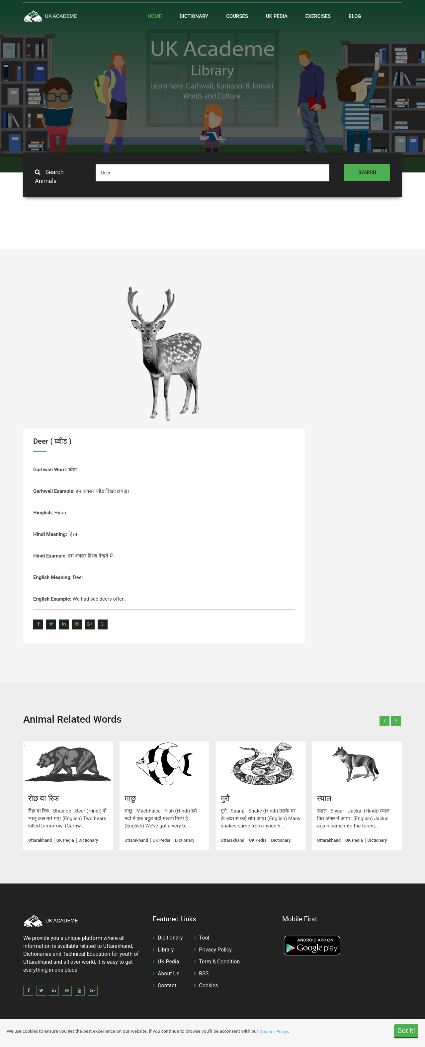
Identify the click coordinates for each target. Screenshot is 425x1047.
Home (155, 16)
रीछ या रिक (43, 798)
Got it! (406, 1031)
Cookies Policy (274, 1032)
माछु (130, 798)
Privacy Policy (215, 950)
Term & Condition (219, 961)
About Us (168, 973)
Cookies (208, 985)
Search (367, 172)
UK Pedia (277, 16)
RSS (204, 973)
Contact (167, 985)
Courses (237, 16)
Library (166, 950)
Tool (204, 938)
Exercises (318, 16)
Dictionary (194, 16)
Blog (355, 16)
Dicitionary (170, 938)
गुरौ (225, 798)
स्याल (324, 798)
